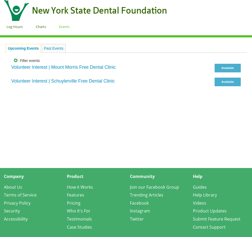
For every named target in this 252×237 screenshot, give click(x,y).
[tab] (23, 48)
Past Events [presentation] (54, 48)
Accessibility (16, 219)
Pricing (74, 203)
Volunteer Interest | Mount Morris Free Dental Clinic (63, 67)
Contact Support (209, 227)
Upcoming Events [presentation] (23, 48)
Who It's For (78, 211)
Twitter (137, 219)
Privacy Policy (17, 203)
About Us (13, 187)
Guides (200, 187)
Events (64, 26)
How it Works (80, 187)
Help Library (205, 195)
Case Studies (79, 227)
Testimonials (79, 219)
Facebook (139, 203)
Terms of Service (20, 195)
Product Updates (210, 211)
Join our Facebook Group (154, 187)
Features (75, 195)
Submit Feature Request (216, 219)
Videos (199, 203)
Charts (41, 26)
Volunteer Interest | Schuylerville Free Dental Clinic (63, 81)
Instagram (140, 211)
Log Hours (15, 26)
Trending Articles (146, 195)
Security (12, 211)
